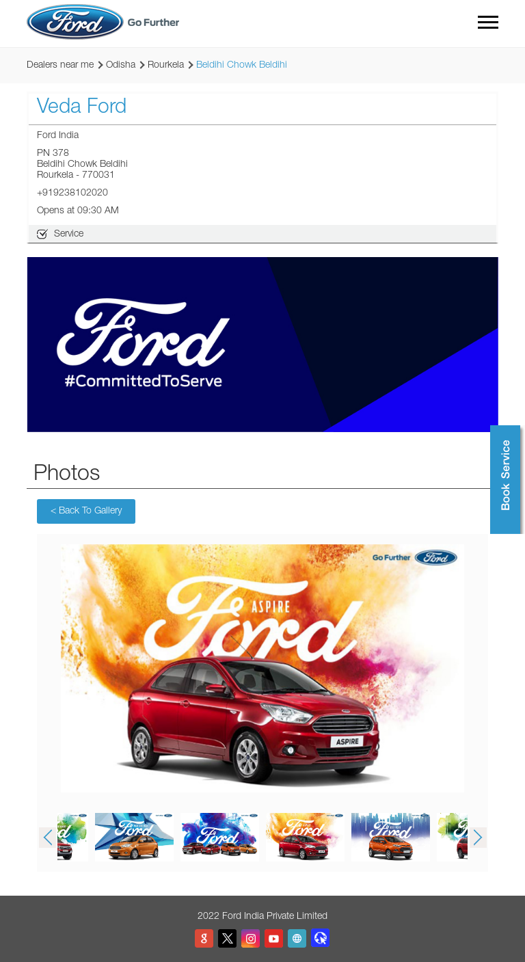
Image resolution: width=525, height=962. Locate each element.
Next (478, 837)
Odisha (120, 65)
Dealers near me (60, 65)
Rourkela (166, 65)
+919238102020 (72, 193)
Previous (47, 837)
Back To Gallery (86, 511)
